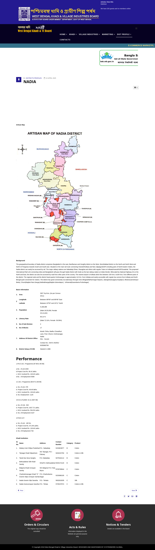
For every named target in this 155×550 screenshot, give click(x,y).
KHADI (72, 34)
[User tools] (136, 87)
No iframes (77, 45)
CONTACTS (65, 40)
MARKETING (107, 34)
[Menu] (136, 28)
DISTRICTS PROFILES (34, 78)
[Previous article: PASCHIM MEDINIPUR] (20, 490)
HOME (62, 34)
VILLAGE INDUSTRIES (88, 34)
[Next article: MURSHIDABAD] (134, 490)
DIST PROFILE (123, 34)
